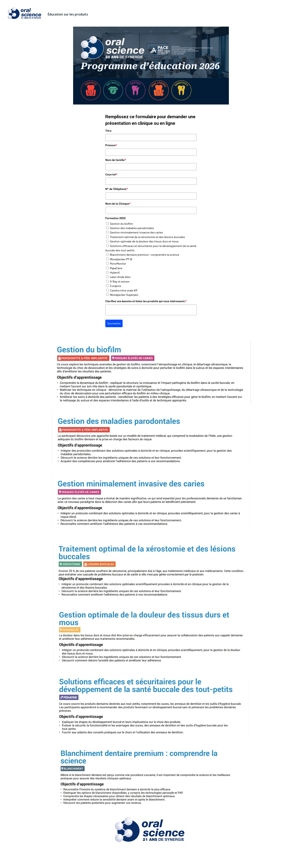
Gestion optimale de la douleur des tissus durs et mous (144, 241)
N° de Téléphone (116, 189)
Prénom (111, 145)
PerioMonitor (118, 263)
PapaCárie (116, 268)
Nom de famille (115, 160)
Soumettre (114, 323)
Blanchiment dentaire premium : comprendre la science (144, 254)
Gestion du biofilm (121, 223)
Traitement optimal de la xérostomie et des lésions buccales (147, 237)
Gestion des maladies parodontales (132, 228)
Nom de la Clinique (118, 203)
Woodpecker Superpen (124, 295)
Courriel (111, 174)
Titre (108, 131)
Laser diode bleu (120, 277)
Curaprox (115, 286)
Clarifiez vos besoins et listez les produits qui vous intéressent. (146, 301)
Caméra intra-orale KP (123, 290)
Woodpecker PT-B (121, 259)
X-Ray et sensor (120, 281)
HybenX (115, 272)
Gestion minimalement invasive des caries (136, 232)
